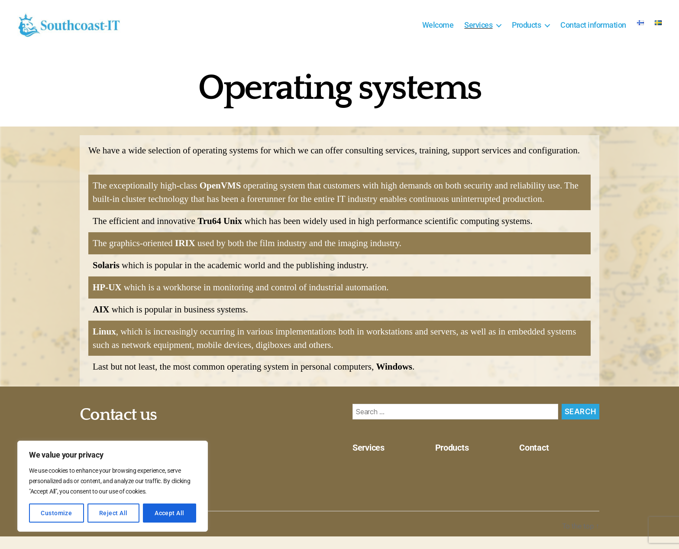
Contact (535, 460)
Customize (56, 513)
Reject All (113, 513)
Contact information (593, 31)
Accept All (169, 513)
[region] (112, 486)
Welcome (438, 31)
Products (526, 31)
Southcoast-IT (130, 538)
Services (478, 31)
